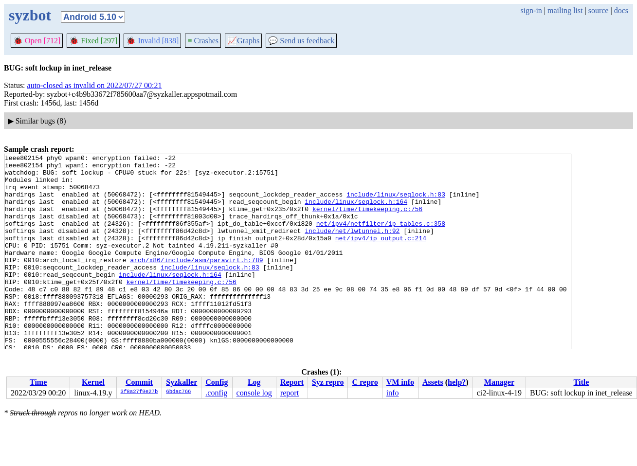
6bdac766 (178, 392)
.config (216, 393)
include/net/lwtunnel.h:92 (352, 246)
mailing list (564, 10)
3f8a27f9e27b (139, 392)
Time (38, 382)
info (392, 393)
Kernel (93, 382)
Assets (432, 382)
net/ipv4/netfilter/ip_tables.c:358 (380, 237)
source (598, 10)
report (289, 393)
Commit (139, 382)
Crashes (202, 40)
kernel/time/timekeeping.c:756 (367, 220)
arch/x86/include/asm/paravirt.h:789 (196, 281)
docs (621, 10)
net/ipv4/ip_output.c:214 (380, 255)
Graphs (243, 40)
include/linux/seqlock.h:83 (395, 202)
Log (254, 382)
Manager (499, 382)
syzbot (30, 15)
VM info (400, 382)
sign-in (531, 10)
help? (457, 382)
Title (581, 382)
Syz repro (328, 382)
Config (216, 382)
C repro (365, 382)
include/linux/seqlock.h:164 (356, 211)
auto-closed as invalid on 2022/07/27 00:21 (94, 85)
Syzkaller (181, 382)
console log (254, 393)
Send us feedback (301, 40)
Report (292, 382)
